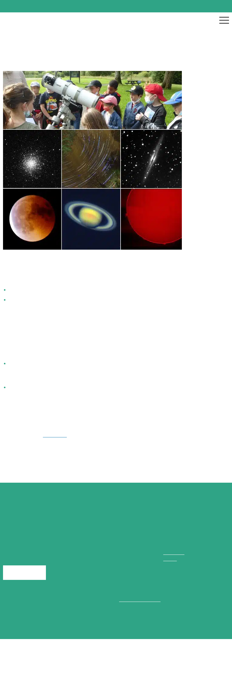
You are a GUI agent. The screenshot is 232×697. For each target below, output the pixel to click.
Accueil (11, 44)
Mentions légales (98, 685)
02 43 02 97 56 (180, 565)
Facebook (52, 442)
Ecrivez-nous (24, 585)
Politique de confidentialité (158, 685)
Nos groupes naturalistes (54, 44)
